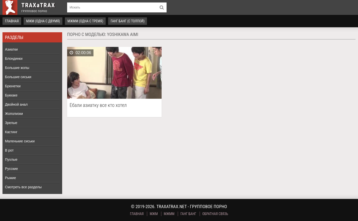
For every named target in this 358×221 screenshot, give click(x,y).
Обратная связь (215, 214)
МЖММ (169, 214)
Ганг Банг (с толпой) (127, 21)
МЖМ (154, 214)
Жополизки (14, 114)
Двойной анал (16, 104)
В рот (9, 150)
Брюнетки (13, 86)
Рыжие (10, 178)
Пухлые (11, 159)
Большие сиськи (18, 77)
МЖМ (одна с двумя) (43, 21)
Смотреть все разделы (23, 187)
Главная (12, 21)
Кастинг (11, 132)
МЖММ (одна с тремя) (85, 21)
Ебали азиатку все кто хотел (98, 105)
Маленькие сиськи (20, 141)
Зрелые (11, 123)
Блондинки (14, 59)
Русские (11, 169)
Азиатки (11, 49)
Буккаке (11, 95)
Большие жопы (17, 68)
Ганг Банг (188, 214)
